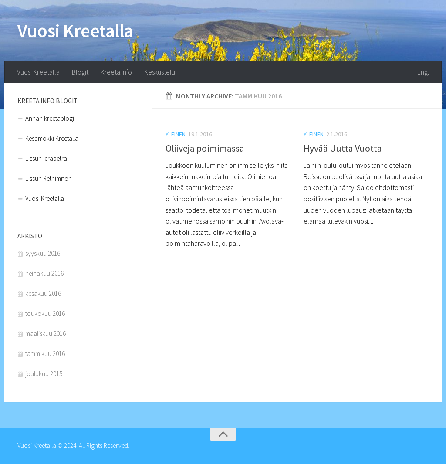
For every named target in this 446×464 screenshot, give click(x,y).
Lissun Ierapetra (46, 158)
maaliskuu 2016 (45, 333)
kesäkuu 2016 (43, 293)
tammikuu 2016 (45, 353)
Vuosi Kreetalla (75, 30)
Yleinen (176, 134)
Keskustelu (159, 72)
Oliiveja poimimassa (205, 148)
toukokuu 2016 (45, 313)
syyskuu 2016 (42, 253)
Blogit (80, 72)
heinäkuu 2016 (44, 273)
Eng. (423, 72)
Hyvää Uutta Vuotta (343, 148)
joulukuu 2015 (43, 373)
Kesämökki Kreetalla (51, 138)
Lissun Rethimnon (48, 178)
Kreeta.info (116, 72)
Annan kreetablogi (49, 118)
